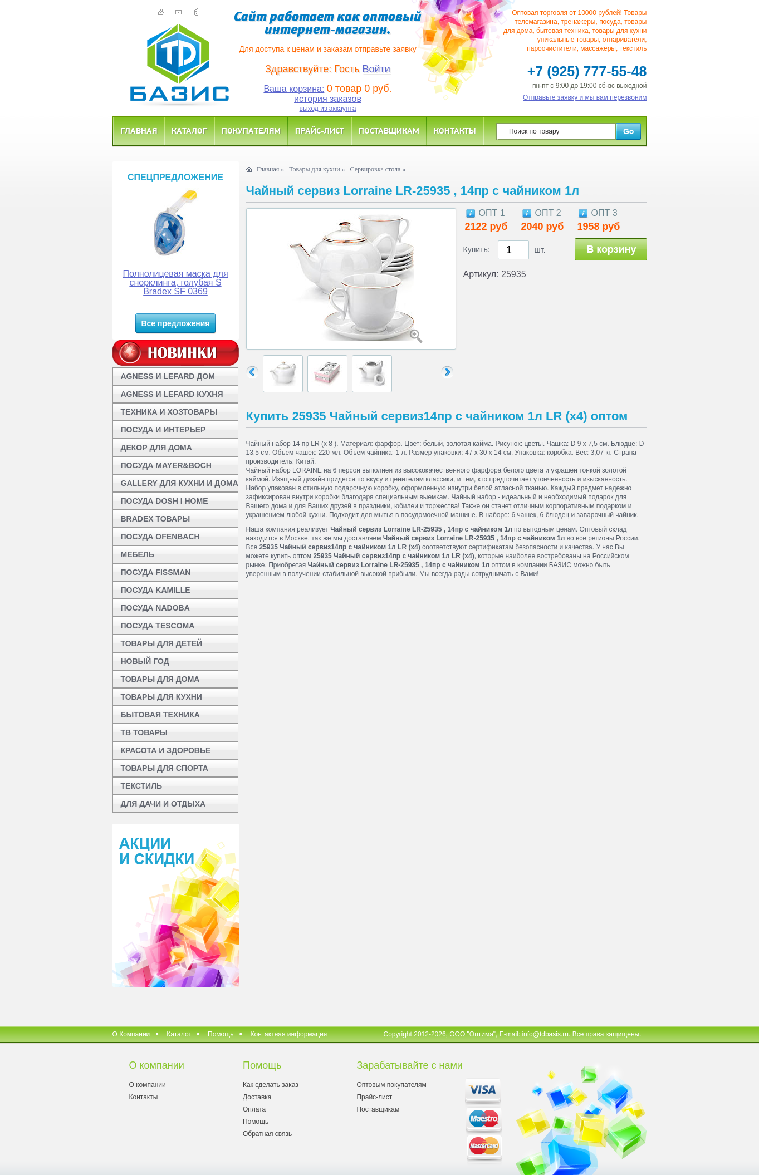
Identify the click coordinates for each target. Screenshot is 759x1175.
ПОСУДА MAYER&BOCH (166, 465)
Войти (376, 69)
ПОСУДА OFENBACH (160, 536)
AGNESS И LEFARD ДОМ (168, 376)
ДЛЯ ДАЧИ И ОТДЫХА (163, 803)
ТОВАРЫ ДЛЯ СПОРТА (164, 768)
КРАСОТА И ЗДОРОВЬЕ (166, 750)
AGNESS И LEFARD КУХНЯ (172, 394)
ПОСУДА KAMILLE (155, 590)
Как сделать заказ (270, 1085)
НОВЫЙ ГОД (145, 661)
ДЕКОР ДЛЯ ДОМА (156, 447)
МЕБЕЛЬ (137, 554)
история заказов (327, 99)
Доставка (257, 1097)
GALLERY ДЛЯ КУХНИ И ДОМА (179, 483)
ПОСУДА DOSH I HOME (164, 500)
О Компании (131, 1034)
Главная (138, 130)
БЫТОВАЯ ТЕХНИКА (160, 714)
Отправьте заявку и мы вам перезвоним (585, 97)
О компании (147, 1085)
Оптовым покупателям (391, 1085)
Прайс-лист (319, 130)
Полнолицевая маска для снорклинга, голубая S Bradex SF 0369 (175, 282)
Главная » (270, 169)
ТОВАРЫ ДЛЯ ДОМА (160, 679)
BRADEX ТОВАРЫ (155, 518)
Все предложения (175, 323)
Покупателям (251, 130)
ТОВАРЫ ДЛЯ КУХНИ (161, 696)
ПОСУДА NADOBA (155, 607)
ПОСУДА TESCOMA (158, 625)
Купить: (476, 249)
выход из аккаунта (328, 108)
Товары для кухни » (317, 169)
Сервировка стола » (378, 169)
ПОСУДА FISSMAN (156, 572)
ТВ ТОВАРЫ (144, 732)
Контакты (455, 130)
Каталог (189, 130)
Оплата (254, 1109)
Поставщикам (389, 130)
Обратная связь (267, 1134)
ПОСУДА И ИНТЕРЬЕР (163, 429)
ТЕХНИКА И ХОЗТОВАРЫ (169, 411)
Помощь (220, 1034)
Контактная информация (288, 1034)
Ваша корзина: (293, 89)
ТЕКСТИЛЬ (142, 785)
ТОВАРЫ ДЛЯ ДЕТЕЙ (162, 643)
